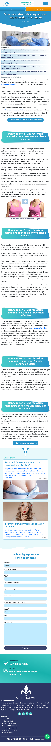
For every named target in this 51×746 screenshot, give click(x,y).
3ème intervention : (11, 596)
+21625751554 (28, 5)
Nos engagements (10, 728)
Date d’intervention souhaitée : (15, 602)
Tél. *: (6, 576)
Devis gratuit (38, 9)
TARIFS (12, 9)
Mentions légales (10, 723)
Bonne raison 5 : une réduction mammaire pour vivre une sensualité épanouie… (23, 73)
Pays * (6, 609)
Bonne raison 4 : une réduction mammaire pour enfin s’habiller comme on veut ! (22, 67)
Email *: (7, 616)
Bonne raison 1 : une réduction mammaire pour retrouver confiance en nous (23, 51)
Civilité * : (7, 563)
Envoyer (25, 648)
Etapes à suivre (9, 732)
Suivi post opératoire (11, 730)
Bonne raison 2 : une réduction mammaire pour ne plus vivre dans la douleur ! (24, 56)
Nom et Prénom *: (10, 569)
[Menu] (45, 3)
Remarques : (8, 622)
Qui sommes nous (10, 726)
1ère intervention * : (11, 583)
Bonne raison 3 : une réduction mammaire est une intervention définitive (21, 62)
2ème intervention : (11, 589)
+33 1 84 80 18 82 (27, 2)
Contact (6, 719)
